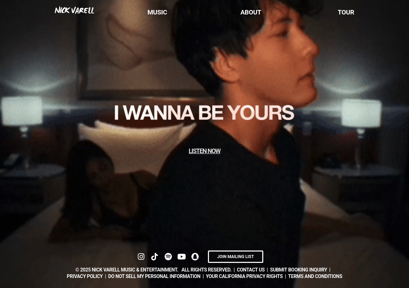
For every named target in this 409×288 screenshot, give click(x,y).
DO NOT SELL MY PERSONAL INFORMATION (154, 276)
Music (157, 12)
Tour (346, 12)
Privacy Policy (85, 276)
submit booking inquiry (298, 270)
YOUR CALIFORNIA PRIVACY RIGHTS (244, 276)
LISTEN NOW (204, 150)
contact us (251, 270)
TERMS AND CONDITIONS (315, 276)
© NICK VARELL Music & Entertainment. (126, 270)
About (250, 12)
